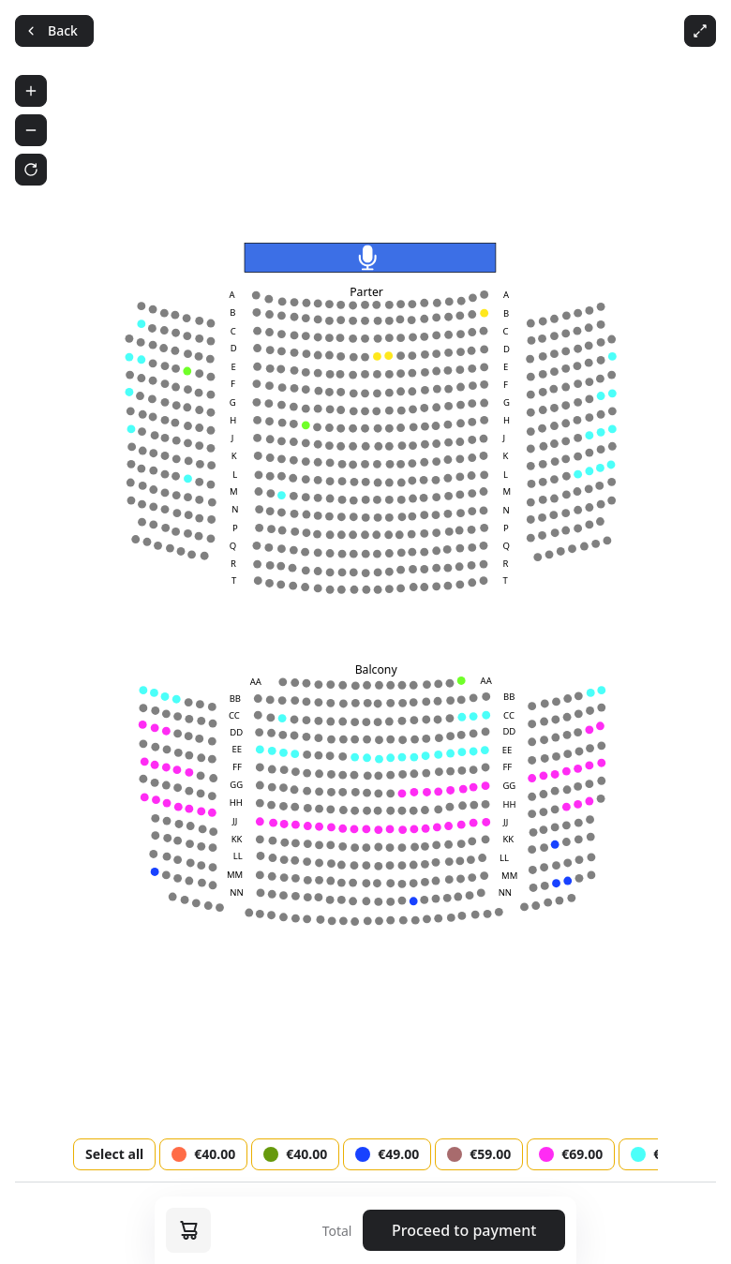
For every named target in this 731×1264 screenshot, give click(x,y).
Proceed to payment (464, 1230)
